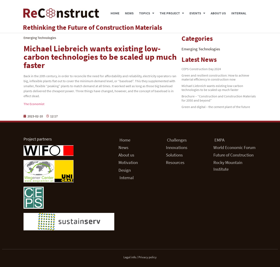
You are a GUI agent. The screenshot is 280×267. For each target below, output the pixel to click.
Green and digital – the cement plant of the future (216, 107)
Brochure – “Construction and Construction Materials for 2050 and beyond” (219, 98)
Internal (238, 13)
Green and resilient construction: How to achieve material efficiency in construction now (215, 77)
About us (218, 13)
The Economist (34, 104)
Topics (146, 13)
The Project (172, 13)
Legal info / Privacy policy (140, 257)
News (129, 13)
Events (197, 13)
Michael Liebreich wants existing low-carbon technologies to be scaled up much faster (212, 88)
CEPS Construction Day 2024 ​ (202, 69)
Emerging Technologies (201, 48)
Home (115, 13)
